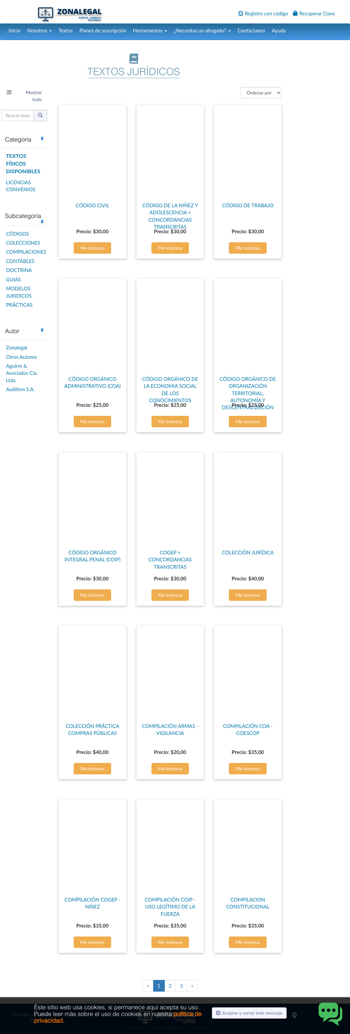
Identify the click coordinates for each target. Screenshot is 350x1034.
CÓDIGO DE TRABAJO (248, 205)
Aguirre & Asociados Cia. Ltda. (22, 373)
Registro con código (263, 13)
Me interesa (92, 248)
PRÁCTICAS (19, 305)
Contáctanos (251, 30)
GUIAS (13, 279)
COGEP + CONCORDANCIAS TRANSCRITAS (170, 559)
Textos (65, 30)
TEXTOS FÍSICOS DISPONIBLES (23, 163)
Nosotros (39, 30)
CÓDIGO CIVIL (92, 205)
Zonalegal (16, 347)
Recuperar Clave (314, 13)
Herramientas (150, 30)
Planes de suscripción (102, 30)
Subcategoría (23, 216)
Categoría (18, 139)
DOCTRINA (19, 270)
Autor (12, 331)
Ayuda (279, 30)
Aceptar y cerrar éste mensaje (249, 1013)
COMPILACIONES (26, 252)
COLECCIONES (23, 243)
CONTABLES (20, 261)
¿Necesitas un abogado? (202, 30)
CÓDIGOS (17, 234)
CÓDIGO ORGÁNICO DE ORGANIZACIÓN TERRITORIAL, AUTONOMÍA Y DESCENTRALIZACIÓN (248, 393)
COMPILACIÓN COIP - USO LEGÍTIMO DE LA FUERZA (170, 906)
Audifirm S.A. (20, 389)
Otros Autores (21, 357)
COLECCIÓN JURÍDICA (248, 552)
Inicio (14, 30)
